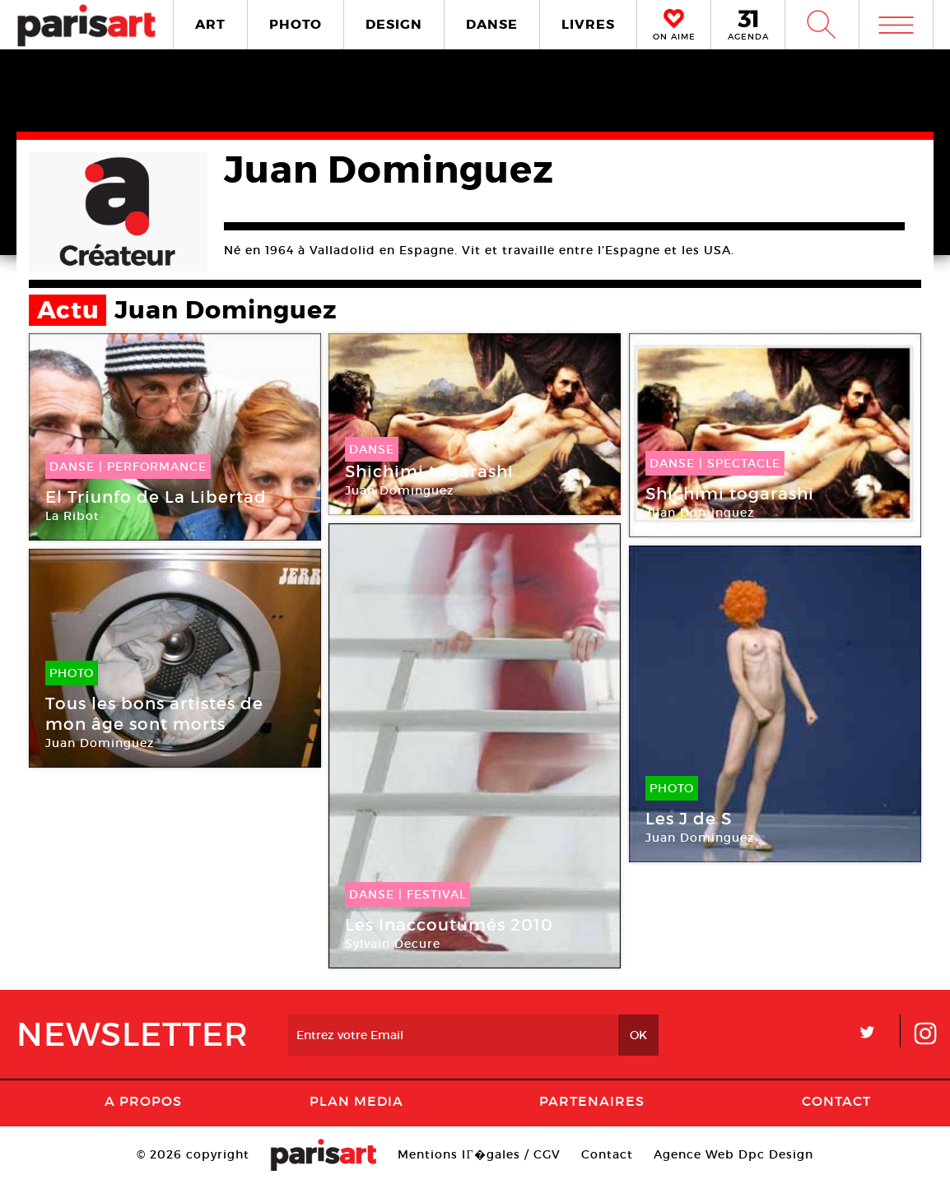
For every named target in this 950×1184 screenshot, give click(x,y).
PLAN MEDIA (356, 1101)
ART (210, 24)
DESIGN (394, 24)
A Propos (143, 1101)
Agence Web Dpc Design (733, 1154)
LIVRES (588, 24)
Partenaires (592, 1101)
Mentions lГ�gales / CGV (479, 1154)
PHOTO (295, 24)
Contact (836, 1101)
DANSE (492, 24)
